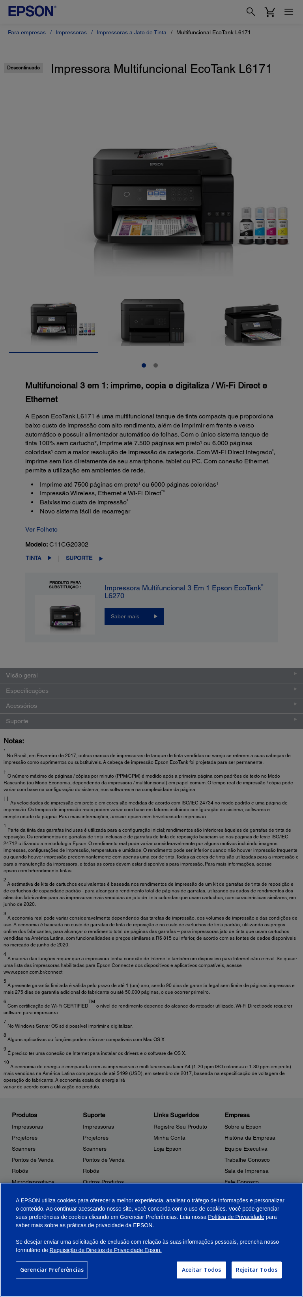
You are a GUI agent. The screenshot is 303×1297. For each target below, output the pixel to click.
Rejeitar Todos (256, 1269)
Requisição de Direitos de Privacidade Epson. (106, 1250)
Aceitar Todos (201, 1269)
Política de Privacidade (236, 1217)
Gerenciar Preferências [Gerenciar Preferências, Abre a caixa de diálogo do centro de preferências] (52, 1269)
